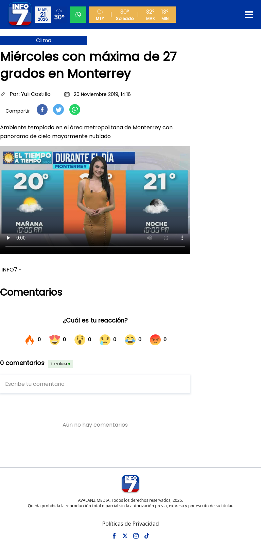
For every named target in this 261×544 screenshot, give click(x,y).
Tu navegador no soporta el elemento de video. (95, 200)
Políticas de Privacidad (130, 523)
